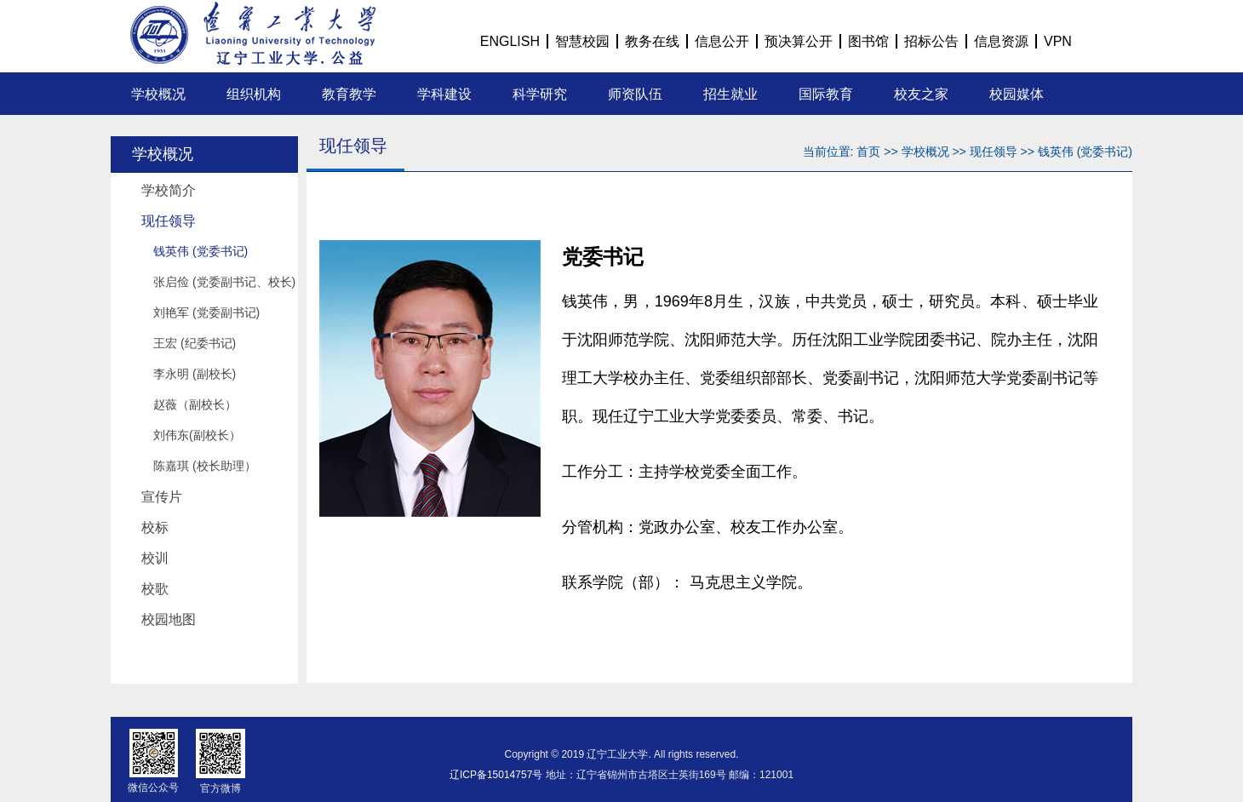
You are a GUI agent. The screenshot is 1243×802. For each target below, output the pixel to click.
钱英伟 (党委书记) (200, 251)
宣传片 (161, 497)
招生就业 (730, 94)
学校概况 (158, 94)
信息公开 (722, 41)
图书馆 (868, 41)
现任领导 (168, 221)
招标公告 (931, 41)
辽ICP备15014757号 (496, 775)
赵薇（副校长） (195, 404)
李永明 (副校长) (194, 374)
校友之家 (921, 94)
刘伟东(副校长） (197, 435)
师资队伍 (635, 94)
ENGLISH (510, 41)
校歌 (155, 588)
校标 (155, 527)
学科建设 (444, 94)
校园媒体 (1016, 94)
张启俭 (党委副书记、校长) (224, 282)
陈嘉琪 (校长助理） (204, 466)
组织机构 (253, 94)
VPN (1058, 41)
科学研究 (540, 94)
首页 (868, 151)
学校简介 (168, 190)
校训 (155, 558)
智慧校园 (582, 41)
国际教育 (826, 94)
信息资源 (1001, 41)
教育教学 (349, 94)
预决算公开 (799, 41)
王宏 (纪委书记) (194, 343)
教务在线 (652, 41)
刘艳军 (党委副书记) (206, 312)
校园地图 (168, 619)
